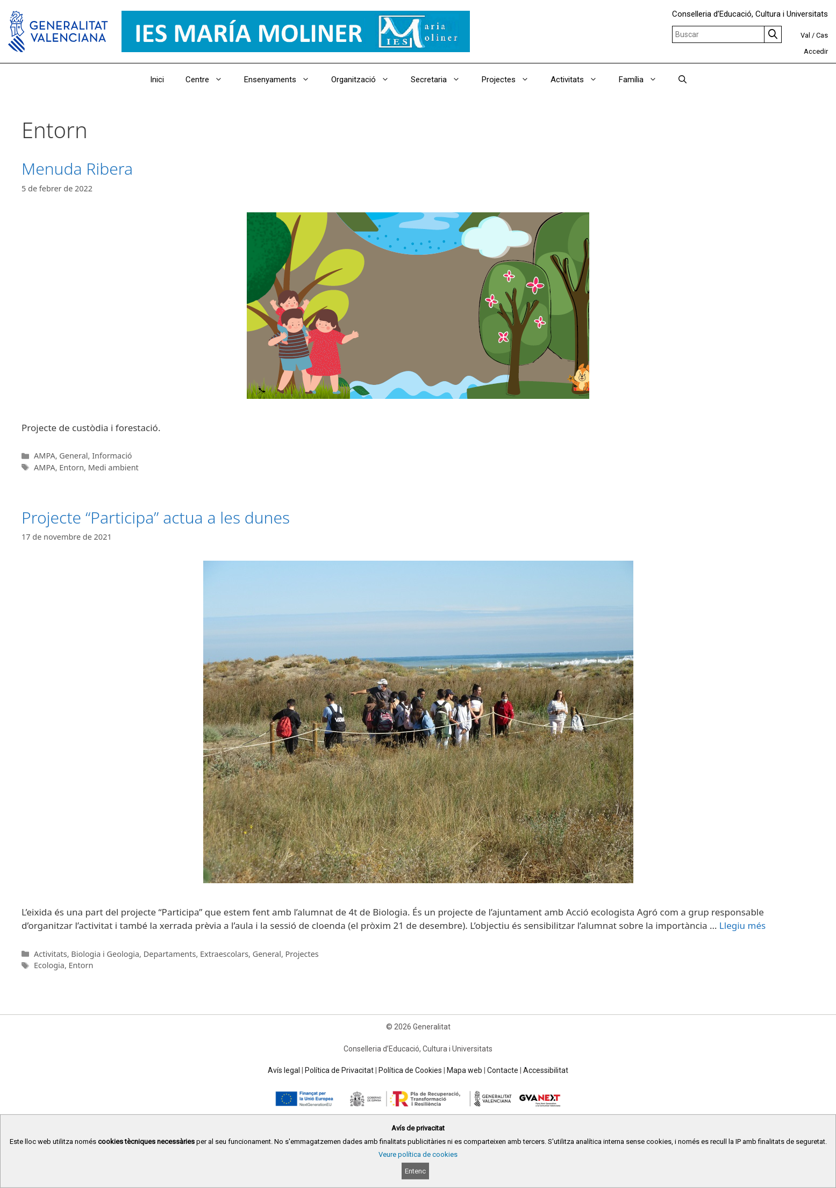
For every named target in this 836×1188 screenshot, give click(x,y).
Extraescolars (224, 954)
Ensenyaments (282, 79)
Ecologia (49, 965)
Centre (209, 79)
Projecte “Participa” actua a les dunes (156, 517)
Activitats (579, 79)
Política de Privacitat (339, 1070)
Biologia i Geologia (105, 954)
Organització (365, 79)
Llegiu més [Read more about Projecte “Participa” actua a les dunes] (742, 925)
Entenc (415, 1171)
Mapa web (464, 1070)
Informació (112, 455)
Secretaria (441, 79)
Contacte (502, 1070)
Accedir (816, 51)
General (73, 455)
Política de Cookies (410, 1070)
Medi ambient (113, 467)
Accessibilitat (545, 1070)
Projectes (511, 79)
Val (805, 35)
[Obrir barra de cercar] (682, 79)
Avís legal (284, 1070)
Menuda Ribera (77, 169)
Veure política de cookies (418, 1154)
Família (643, 79)
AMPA (44, 455)
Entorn (71, 467)
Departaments (170, 954)
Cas (822, 35)
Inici (157, 79)
